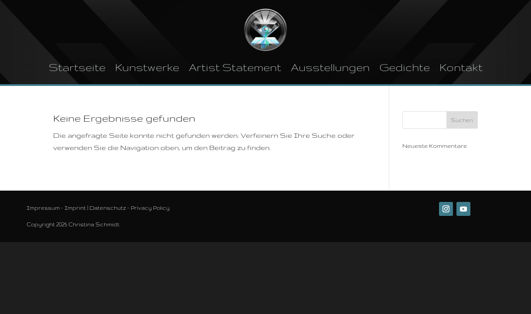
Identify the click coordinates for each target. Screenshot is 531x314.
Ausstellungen (330, 67)
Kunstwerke (147, 67)
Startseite (77, 67)
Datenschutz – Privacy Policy (129, 208)
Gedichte (404, 67)
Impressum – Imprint (56, 208)
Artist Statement (235, 67)
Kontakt (461, 67)
